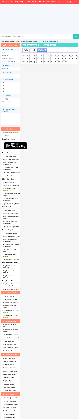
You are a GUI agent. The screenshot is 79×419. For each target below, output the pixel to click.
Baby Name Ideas (10, 293)
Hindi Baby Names (8, 364)
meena (4, 68)
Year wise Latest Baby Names (9, 306)
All (2, 52)
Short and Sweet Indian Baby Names (10, 163)
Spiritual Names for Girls (11, 316)
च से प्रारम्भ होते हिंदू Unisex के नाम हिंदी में (49, 41)
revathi (4, 76)
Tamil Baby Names (8, 384)
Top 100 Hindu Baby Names (11, 204)
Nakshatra (9, 72)
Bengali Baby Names (9, 358)
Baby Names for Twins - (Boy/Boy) (10, 267)
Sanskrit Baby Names (10, 189)
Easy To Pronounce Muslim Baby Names (11, 245)
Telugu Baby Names (9, 387)
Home (2, 41)
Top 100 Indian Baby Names (11, 172)
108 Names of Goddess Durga (9, 103)
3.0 (2, 120)
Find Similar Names (9, 414)
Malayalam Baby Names (10, 371)
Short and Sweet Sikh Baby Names (11, 217)
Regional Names (10, 354)
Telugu (17, 2)
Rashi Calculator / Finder (10, 347)
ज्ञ (23, 62)
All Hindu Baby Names (9, 182)
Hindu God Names (8, 296)
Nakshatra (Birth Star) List (10, 334)
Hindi (7, 2)
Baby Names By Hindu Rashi (9, 325)
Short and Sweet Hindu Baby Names (11, 194)
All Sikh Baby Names (9, 210)
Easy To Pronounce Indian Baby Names (11, 168)
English (2, 2)
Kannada (53, 2)
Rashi (7, 65)
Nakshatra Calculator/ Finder (11, 338)
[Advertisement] (47, 18)
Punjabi (40, 2)
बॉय (25, 50)
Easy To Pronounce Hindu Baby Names (10, 199)
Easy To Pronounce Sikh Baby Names (10, 222)
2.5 (2, 117)
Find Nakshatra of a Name (11, 404)
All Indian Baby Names (9, 156)
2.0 (2, 114)
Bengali (22, 2)
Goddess (8, 96)
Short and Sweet (7, 58)
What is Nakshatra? (9, 341)
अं (62, 62)
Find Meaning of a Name (10, 398)
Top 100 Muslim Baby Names (9, 250)
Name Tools (8, 394)
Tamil (11, 2)
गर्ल (32, 50)
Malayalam (46, 2)
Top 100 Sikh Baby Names (11, 226)
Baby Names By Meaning (10, 302)
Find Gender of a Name (10, 407)
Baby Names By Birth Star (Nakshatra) (10, 330)
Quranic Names (11, 259)
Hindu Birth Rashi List (9, 344)
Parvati (4, 99)
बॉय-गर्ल (41, 50)
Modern (4, 55)
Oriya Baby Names (8, 377)
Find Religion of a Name (10, 411)
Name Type (9, 49)
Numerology (10, 80)
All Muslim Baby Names (10, 233)
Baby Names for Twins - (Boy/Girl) (10, 272)
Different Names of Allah (10, 255)
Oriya (59, 2)
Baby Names (8, 129)
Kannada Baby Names (9, 368)
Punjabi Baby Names (9, 381)
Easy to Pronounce (7, 61)
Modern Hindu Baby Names (29, 41)
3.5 (2, 123)
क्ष (76, 58)
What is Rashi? (7, 351)
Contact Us (72, 2)
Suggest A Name (10, 132)
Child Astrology (9, 321)
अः (65, 62)
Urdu (63, 2)
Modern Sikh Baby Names (10, 213)
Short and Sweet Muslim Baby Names (10, 240)
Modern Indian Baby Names (11, 159)
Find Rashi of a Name (9, 401)
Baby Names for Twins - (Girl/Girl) (10, 277)
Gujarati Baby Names (9, 361)
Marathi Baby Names (9, 374)
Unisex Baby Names (9, 176)
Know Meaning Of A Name (11, 289)
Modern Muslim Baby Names (11, 236)
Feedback (6, 136)
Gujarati (28, 2)
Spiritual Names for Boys (11, 311)
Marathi (34, 2)
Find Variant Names (9, 417)
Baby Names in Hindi (12, 41)
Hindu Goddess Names (10, 299)
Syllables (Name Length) (9, 110)
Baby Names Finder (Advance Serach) (9, 285)
